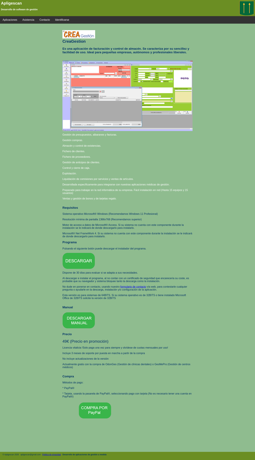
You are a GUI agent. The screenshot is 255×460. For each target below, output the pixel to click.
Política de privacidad (51, 454)
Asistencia (28, 19)
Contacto (45, 19)
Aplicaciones (10, 19)
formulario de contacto (133, 286)
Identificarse (62, 19)
